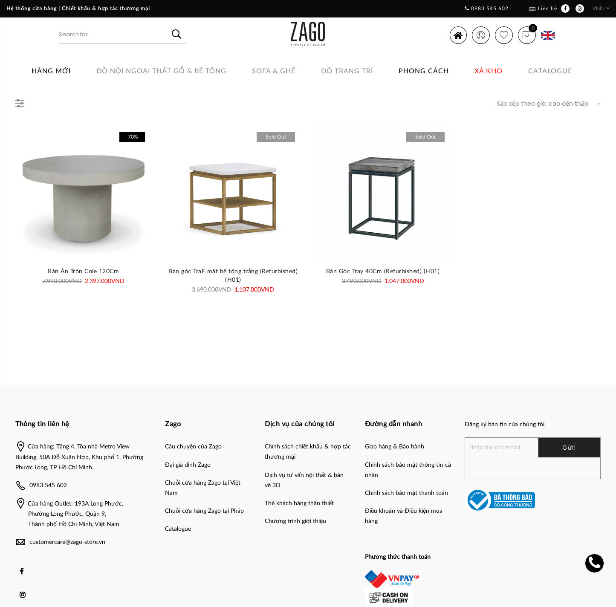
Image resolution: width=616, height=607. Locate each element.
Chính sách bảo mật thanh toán (406, 493)
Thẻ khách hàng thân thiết (299, 503)
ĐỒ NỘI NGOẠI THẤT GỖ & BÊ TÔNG (161, 71)
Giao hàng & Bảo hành (394, 447)
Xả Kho (488, 71)
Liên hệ (547, 8)
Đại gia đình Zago (188, 465)
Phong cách (424, 71)
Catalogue (550, 71)
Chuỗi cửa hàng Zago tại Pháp (204, 511)
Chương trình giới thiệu (295, 521)
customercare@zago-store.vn (67, 542)
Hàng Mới (51, 71)
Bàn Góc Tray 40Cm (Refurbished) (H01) (383, 272)
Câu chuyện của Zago (193, 447)
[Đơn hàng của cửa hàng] (546, 103)
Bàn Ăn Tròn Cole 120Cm (83, 272)
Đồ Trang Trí (347, 71)
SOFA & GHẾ (273, 71)
